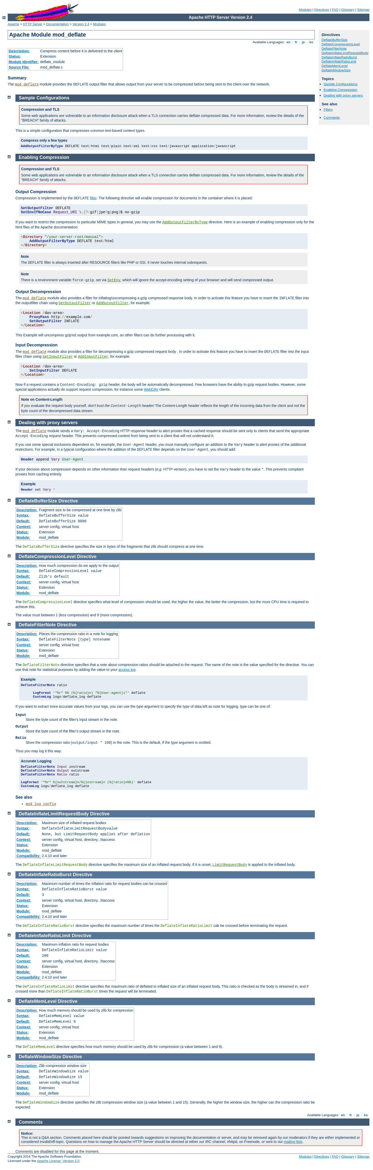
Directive (68, 500)
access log (126, 670)
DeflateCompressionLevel (341, 44)
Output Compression (35, 192)
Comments (332, 117)
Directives (321, 10)
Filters (328, 110)
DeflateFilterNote (334, 48)
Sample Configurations (341, 84)
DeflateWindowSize (336, 70)
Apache (13, 24)
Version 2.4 (81, 24)
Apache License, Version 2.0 (58, 1161)
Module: (23, 537)
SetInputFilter (57, 357)
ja (303, 42)
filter (93, 198)
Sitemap (363, 10)
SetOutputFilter (74, 303)
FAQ (335, 10)
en (288, 42)
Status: (15, 56)
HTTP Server (32, 24)
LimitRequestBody (229, 865)
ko (311, 42)
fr (296, 42)
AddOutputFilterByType (184, 222)
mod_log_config (41, 804)
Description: (19, 51)
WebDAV (151, 389)
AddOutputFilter (112, 303)
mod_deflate (27, 84)
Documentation (57, 24)
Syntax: (23, 515)
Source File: (19, 67)
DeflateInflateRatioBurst (339, 57)
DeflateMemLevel (335, 66)
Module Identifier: (24, 62)
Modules (305, 10)
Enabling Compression (340, 90)
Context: (23, 527)
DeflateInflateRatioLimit (339, 61)
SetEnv (113, 280)
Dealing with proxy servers (343, 95)
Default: (23, 521)
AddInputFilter (93, 357)
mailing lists (293, 1142)
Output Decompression (38, 291)
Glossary (347, 10)
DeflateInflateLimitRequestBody (345, 53)
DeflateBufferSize (335, 40)
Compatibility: (28, 856)
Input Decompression (36, 345)
